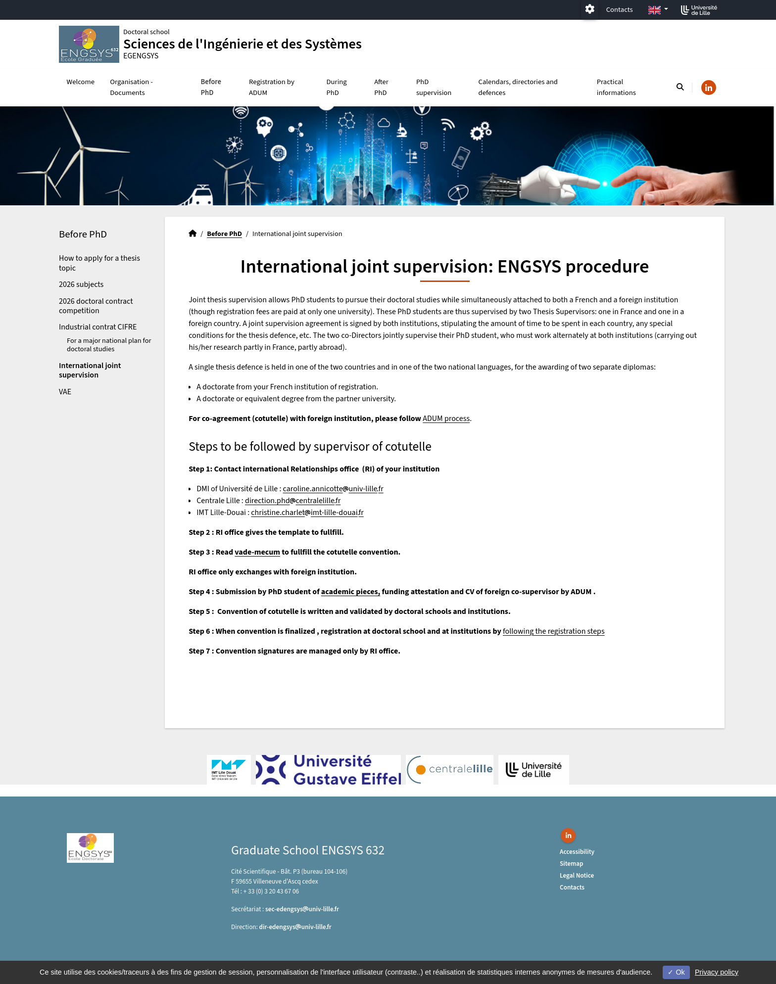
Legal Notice (577, 875)
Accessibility (577, 851)
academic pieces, (351, 591)
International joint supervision (90, 370)
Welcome (81, 82)
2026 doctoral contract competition (96, 306)
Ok (676, 972)
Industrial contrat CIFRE (98, 327)
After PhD (381, 87)
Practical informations (616, 87)
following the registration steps (554, 631)
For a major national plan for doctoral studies (109, 344)
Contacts (619, 9)
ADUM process (446, 418)
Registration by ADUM (271, 87)
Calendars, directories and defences (518, 87)
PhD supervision (433, 87)
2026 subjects (81, 284)
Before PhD (210, 87)
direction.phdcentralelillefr (292, 500)
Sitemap (571, 863)
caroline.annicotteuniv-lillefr (333, 488)
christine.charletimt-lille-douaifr (307, 512)
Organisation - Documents (131, 87)
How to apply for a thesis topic (99, 263)
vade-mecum (257, 552)
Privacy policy (716, 972)
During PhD (337, 87)
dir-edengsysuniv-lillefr (295, 927)
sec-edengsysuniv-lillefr (302, 909)
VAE (65, 391)
